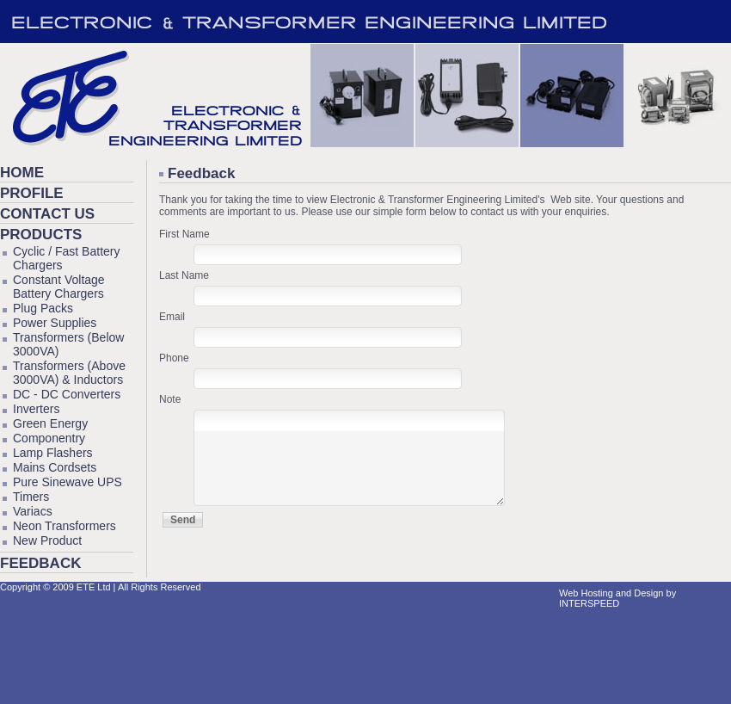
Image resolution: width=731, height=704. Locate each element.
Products (41, 234)
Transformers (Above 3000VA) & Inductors (69, 372)
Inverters (36, 409)
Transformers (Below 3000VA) (68, 344)
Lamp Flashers (53, 453)
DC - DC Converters (66, 394)
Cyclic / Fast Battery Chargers (66, 258)
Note (170, 399)
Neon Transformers (64, 526)
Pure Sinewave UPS (67, 482)
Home (22, 172)
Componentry (49, 438)
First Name (184, 234)
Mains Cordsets (54, 467)
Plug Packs (43, 308)
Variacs (32, 511)
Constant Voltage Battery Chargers (59, 286)
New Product (47, 540)
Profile (32, 193)
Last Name (184, 275)
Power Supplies (54, 323)
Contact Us (47, 214)
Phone (174, 358)
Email (172, 317)
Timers (31, 496)
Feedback (40, 563)
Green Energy (50, 423)
